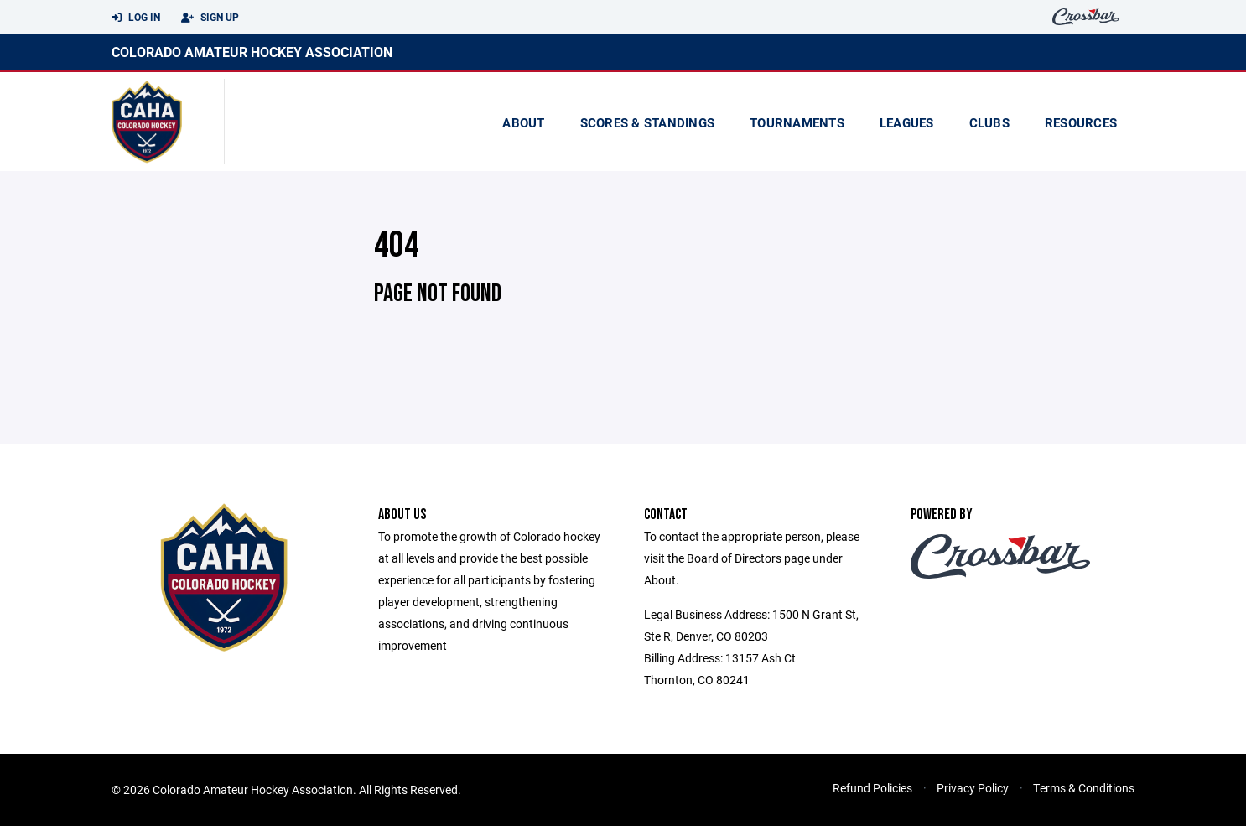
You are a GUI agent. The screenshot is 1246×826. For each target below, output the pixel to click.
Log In (136, 17)
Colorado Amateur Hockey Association (252, 51)
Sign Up (210, 17)
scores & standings (647, 122)
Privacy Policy (973, 788)
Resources (1081, 122)
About (523, 122)
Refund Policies (872, 788)
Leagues (907, 122)
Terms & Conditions (1083, 788)
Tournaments (797, 122)
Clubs (989, 122)
